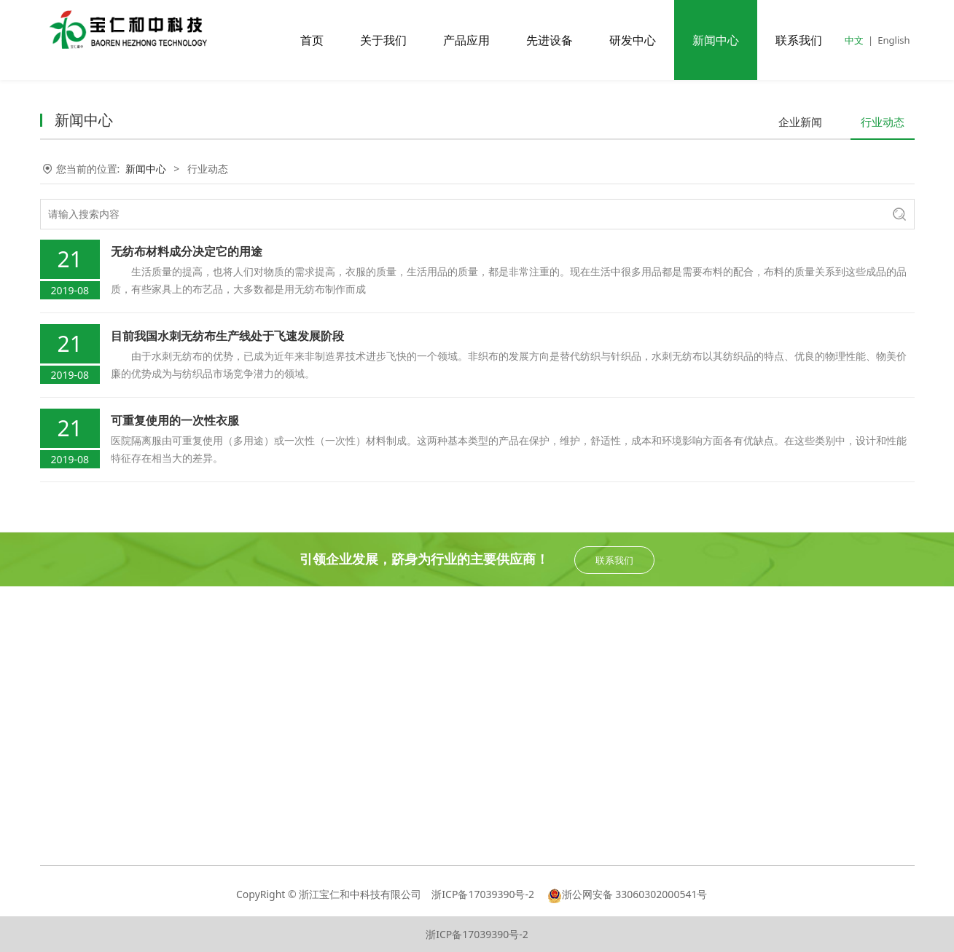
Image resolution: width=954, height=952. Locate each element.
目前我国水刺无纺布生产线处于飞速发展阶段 (227, 336)
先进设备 (549, 40)
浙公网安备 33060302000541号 (627, 894)
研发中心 (632, 40)
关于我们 (383, 40)
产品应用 (466, 40)
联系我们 (798, 40)
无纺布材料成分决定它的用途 (186, 251)
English (893, 40)
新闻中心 (715, 40)
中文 (854, 40)
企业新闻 (800, 121)
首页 (312, 40)
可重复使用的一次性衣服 (175, 420)
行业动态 (882, 121)
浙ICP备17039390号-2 (483, 894)
